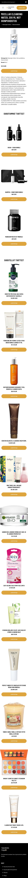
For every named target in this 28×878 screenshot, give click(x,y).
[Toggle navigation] (3, 7)
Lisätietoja (14, 71)
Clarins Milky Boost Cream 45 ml (14, 825)
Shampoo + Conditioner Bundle (14, 192)
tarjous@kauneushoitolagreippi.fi (8, 2)
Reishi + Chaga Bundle (14, 147)
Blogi (5, 875)
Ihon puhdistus (20, 58)
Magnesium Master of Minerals (14, 237)
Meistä (5, 872)
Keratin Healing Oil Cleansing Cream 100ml (14, 441)
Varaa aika (22, 7)
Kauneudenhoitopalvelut (10, 869)
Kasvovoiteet (16, 24)
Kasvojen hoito (7, 24)
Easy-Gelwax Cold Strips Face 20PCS (14, 585)
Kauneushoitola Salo (9, 866)
